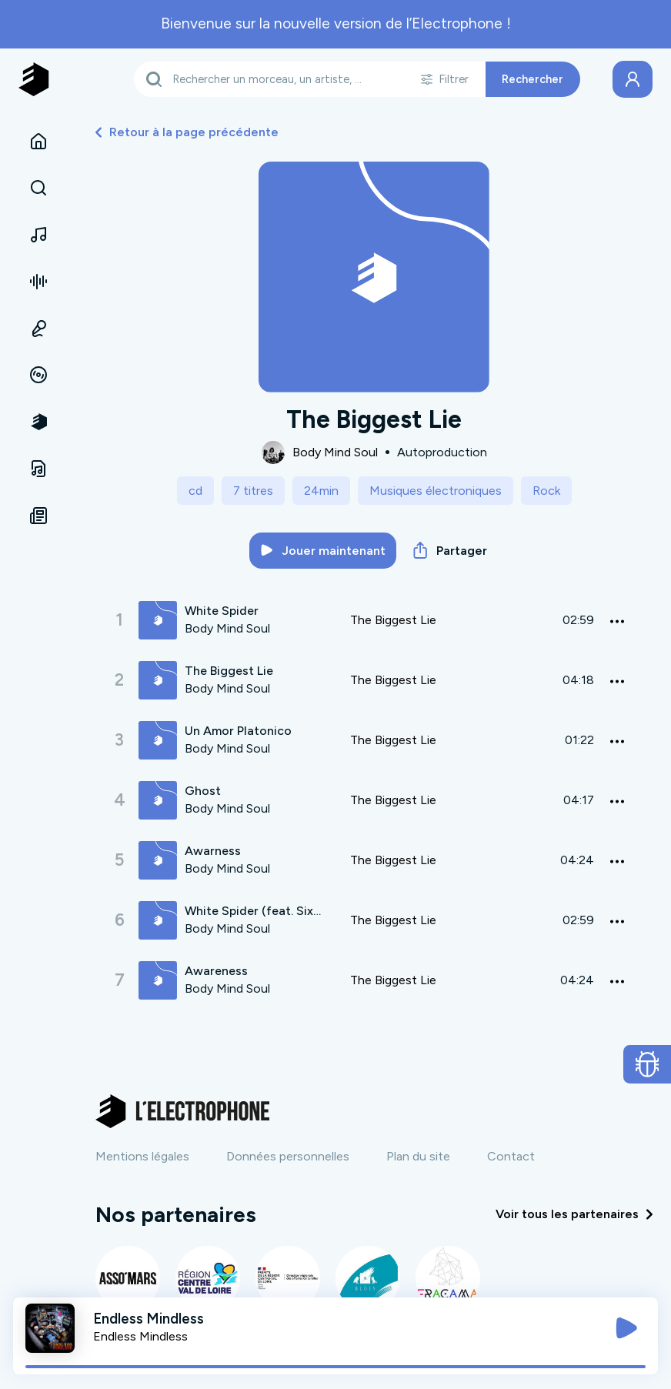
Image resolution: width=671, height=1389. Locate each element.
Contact (511, 1156)
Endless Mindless (140, 1336)
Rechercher (532, 79)
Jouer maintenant (323, 550)
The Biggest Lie (393, 620)
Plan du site (418, 1156)
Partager (450, 550)
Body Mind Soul (335, 452)
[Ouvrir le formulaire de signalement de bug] (647, 1064)
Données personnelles (287, 1156)
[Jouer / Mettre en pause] (626, 1328)
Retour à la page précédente (187, 132)
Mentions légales (142, 1156)
